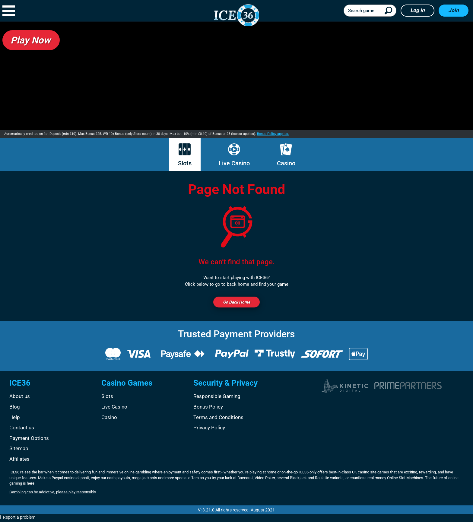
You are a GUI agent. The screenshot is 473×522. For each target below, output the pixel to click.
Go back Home (236, 302)
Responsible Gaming (216, 397)
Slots (185, 155)
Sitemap (18, 450)
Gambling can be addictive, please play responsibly (52, 493)
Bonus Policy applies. (273, 134)
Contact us (21, 429)
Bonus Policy (208, 408)
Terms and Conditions (218, 418)
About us (19, 397)
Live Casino (234, 155)
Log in (417, 10)
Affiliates (19, 460)
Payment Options (29, 439)
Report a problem (19, 518)
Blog (14, 408)
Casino (286, 155)
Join (453, 10)
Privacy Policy (209, 429)
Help (14, 418)
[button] (12, 10)
